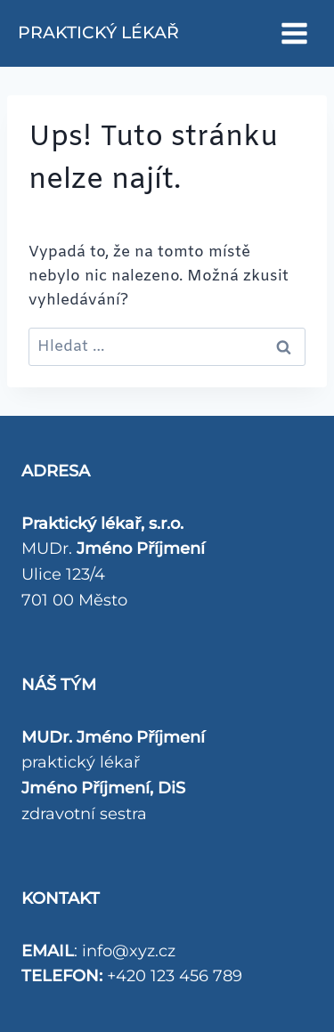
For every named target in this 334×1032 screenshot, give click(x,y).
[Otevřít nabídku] (294, 33)
